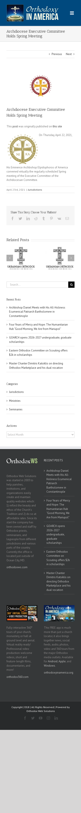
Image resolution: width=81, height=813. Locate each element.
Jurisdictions (35, 189)
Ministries (15, 401)
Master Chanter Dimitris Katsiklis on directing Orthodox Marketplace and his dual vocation (58, 581)
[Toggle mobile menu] (72, 13)
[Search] (71, 285)
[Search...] (37, 285)
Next (69, 54)
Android (52, 661)
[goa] (40, 85)
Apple (62, 661)
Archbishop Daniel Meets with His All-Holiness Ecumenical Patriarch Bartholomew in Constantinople (37, 312)
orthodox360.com (17, 677)
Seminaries (15, 409)
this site (57, 126)
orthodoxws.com (16, 567)
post (15, 126)
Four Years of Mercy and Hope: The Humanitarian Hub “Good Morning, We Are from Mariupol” (58, 509)
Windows (49, 665)
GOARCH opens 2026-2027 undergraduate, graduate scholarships (55, 534)
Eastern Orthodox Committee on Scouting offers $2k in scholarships (58, 558)
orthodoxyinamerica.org (58, 672)
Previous (57, 54)
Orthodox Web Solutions (40, 711)
